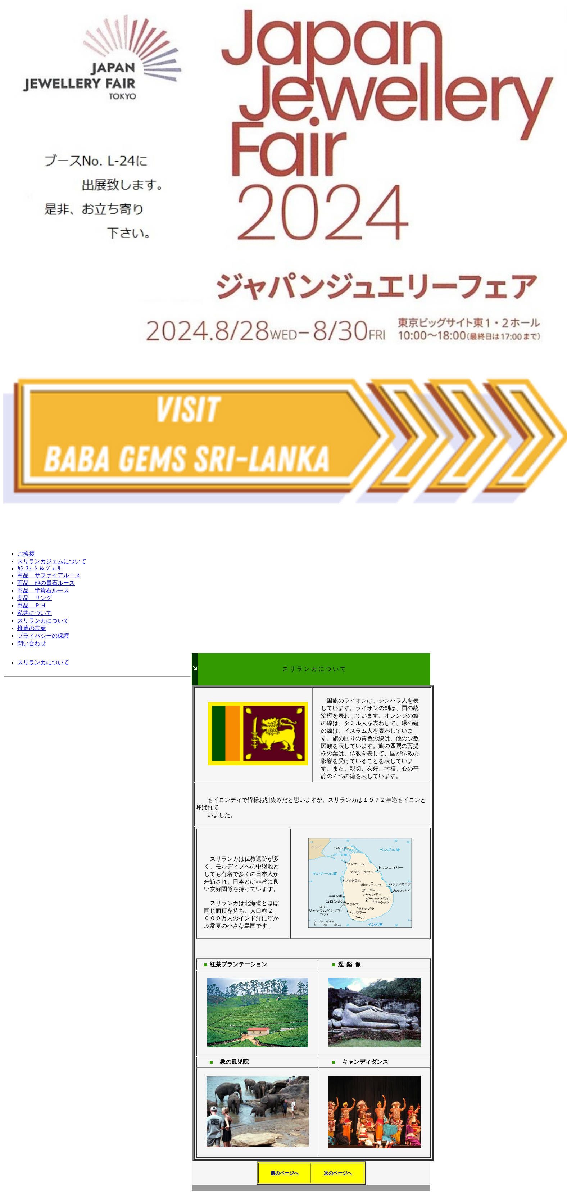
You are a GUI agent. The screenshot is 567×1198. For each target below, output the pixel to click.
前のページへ (285, 1173)
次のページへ (338, 1173)
